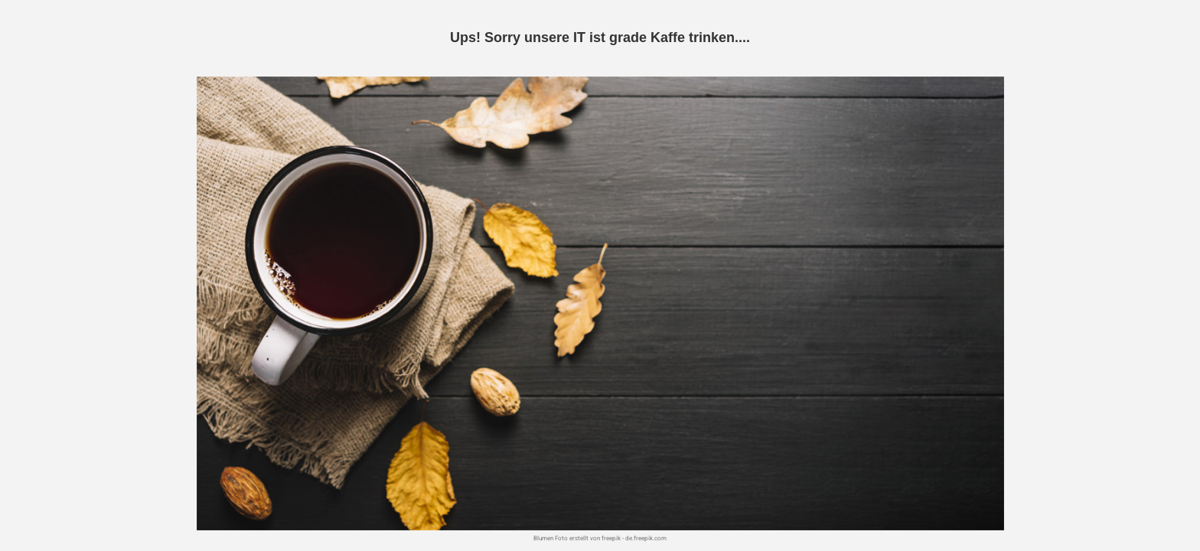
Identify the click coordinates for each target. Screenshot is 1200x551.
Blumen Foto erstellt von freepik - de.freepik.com (600, 538)
